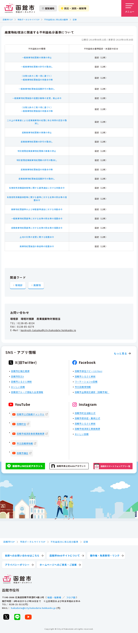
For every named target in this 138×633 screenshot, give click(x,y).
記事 (75, 19)
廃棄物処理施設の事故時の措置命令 (37, 246)
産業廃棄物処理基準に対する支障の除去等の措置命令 (37, 227)
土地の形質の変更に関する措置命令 (37, 237)
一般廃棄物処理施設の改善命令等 (37, 79)
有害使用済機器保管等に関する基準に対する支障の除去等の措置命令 (37, 199)
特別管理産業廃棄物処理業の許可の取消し (37, 160)
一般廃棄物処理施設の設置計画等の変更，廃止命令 (36, 98)
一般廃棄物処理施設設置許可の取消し (37, 88)
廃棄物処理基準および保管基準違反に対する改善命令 (37, 209)
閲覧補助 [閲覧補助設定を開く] (48, 8)
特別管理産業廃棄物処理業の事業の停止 (37, 151)
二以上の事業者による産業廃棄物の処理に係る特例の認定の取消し (37, 122)
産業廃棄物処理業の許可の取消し (37, 141)
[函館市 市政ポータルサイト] (20, 8)
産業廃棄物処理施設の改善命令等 (37, 169)
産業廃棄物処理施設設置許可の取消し (37, 178)
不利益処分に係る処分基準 (56, 19)
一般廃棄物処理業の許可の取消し (37, 66)
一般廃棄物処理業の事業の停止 (37, 57)
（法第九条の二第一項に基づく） (37, 75)
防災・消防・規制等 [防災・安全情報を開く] (73, 8)
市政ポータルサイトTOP (28, 19)
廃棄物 (37, 285)
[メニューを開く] (129, 8)
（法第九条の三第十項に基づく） (37, 107)
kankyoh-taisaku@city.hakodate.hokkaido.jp (48, 330)
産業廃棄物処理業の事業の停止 (37, 132)
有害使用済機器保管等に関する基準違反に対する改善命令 (37, 187)
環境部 (19, 285)
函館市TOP (8, 19)
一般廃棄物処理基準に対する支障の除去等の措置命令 (37, 218)
